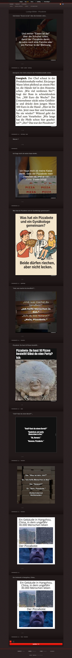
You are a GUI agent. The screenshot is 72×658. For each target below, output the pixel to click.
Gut (12, 64)
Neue (32, 1)
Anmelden (11, 4)
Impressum (34, 655)
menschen (23, 340)
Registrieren (18, 4)
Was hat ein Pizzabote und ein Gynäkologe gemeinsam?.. (31, 210)
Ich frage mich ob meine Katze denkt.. (25, 153)
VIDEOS (26, 6)
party (22, 408)
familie (22, 67)
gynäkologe (23, 283)
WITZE (11, 6)
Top (27, 1)
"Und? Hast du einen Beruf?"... (23, 414)
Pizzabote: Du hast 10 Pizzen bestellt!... (25, 345)
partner (25, 67)
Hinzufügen (46, 1)
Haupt (21, 1)
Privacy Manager (40, 655)
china (22, 636)
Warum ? (16, 139)
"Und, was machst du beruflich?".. (24, 288)
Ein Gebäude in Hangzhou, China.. (24, 577)
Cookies (30, 655)
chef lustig (23, 134)
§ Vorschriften (24, 4)
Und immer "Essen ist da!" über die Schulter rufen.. (29, 16)
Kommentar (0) (14, 67)
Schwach (17, 64)
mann (27, 134)
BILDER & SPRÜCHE (19, 6)
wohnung (30, 67)
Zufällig (37, 1)
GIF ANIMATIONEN (33, 6)
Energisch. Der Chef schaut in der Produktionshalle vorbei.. (32, 73)
